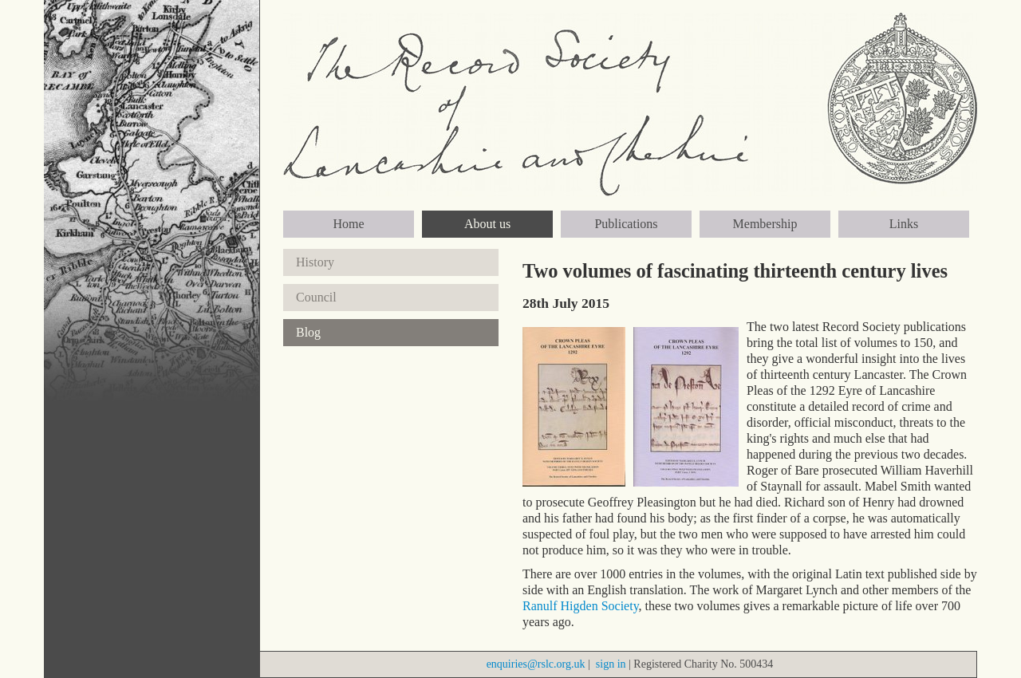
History (315, 262)
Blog (308, 332)
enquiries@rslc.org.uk (536, 664)
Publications (625, 224)
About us (487, 224)
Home (348, 224)
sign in (611, 664)
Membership (765, 224)
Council (316, 297)
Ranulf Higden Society (580, 606)
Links (903, 224)
